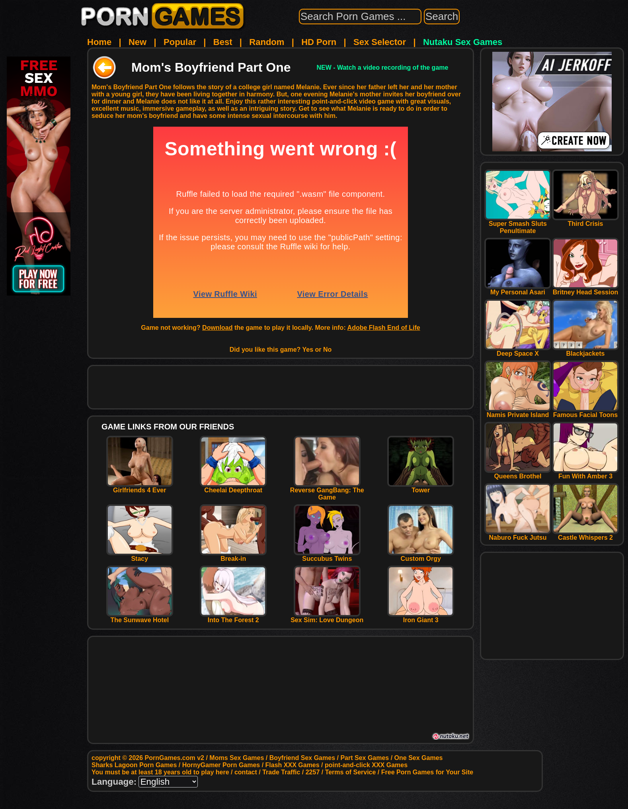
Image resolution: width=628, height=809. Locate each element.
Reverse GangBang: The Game (327, 491)
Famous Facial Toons (585, 412)
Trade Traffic (281, 772)
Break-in (233, 556)
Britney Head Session (585, 289)
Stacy (139, 556)
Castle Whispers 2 (585, 535)
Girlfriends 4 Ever (139, 487)
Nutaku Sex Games (462, 42)
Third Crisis (585, 221)
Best (222, 42)
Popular (180, 42)
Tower (420, 487)
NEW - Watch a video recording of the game (382, 67)
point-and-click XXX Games (366, 765)
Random (266, 42)
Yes (308, 349)
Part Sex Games (364, 757)
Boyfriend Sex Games (302, 757)
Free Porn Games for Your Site (427, 772)
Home (99, 42)
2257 (313, 772)
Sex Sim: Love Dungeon (327, 617)
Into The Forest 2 (233, 617)
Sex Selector (379, 42)
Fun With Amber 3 (585, 473)
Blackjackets (585, 351)
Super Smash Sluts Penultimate (517, 224)
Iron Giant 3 (420, 617)
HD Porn (318, 42)
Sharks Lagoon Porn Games (134, 765)
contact (245, 772)
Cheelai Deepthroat (233, 487)
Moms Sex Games (236, 757)
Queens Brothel (517, 473)
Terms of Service (350, 772)
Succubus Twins (327, 556)
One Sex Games (418, 757)
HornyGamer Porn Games (221, 765)
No (327, 349)
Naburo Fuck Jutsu (517, 535)
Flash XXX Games (292, 765)
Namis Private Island (517, 412)
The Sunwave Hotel (139, 617)
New (137, 42)
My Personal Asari (517, 289)
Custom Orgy (420, 556)
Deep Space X (517, 351)
